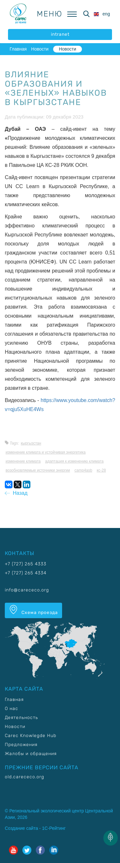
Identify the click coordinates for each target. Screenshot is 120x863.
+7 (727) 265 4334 (25, 573)
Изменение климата (23, 461)
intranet (60, 34)
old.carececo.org (24, 777)
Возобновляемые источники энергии (37, 470)
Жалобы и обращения (31, 753)
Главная (18, 49)
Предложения (21, 744)
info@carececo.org (27, 590)
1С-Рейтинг (54, 828)
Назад (16, 493)
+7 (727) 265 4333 (25, 564)
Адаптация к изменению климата (74, 461)
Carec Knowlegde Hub (30, 735)
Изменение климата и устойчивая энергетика (45, 452)
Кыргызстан (31, 443)
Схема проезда (33, 610)
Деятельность (21, 717)
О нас (11, 708)
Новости (39, 49)
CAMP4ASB (83, 470)
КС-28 (101, 470)
